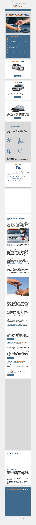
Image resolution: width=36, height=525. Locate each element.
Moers (19, 140)
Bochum (8, 137)
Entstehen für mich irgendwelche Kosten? (14, 171)
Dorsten (8, 142)
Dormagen (8, 141)
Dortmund (8, 143)
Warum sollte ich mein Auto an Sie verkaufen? (15, 178)
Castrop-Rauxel (9, 139)
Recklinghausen (21, 148)
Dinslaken (8, 140)
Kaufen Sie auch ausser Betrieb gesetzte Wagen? (16, 176)
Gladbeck (8, 149)
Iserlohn (8, 155)
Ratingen (19, 147)
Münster (19, 143)
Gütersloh (8, 151)
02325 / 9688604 (17, 6)
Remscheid (20, 149)
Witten (19, 154)
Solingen (19, 150)
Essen (8, 147)
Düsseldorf (8, 144)
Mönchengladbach (21, 141)
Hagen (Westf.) (9, 152)
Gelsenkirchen (9, 148)
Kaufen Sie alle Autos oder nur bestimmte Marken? (16, 180)
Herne (8, 154)
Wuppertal (20, 155)
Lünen (19, 138)
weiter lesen (18, 76)
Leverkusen (20, 137)
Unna (19, 151)
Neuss (19, 144)
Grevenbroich (9, 150)
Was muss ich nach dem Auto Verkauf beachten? (15, 182)
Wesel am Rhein (21, 153)
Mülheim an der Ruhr (21, 142)
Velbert (19, 152)
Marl (19, 139)
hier (27, 159)
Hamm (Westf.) (9, 153)
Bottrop (8, 138)
